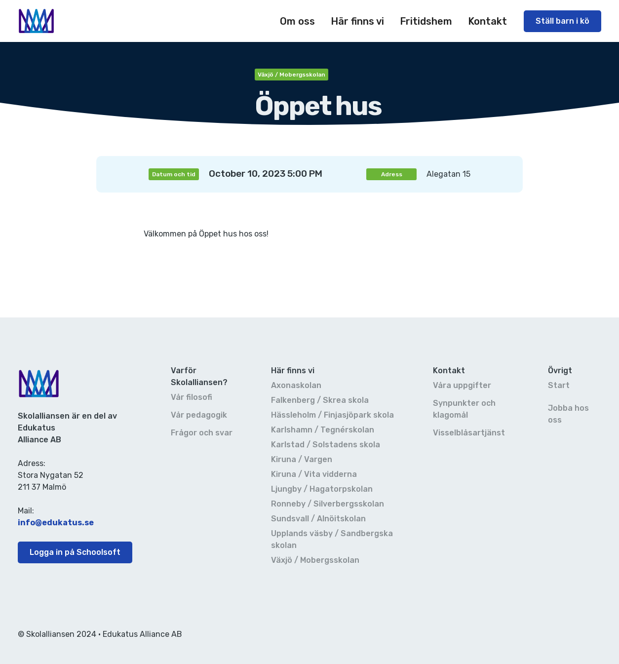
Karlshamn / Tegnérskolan (322, 429)
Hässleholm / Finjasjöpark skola (332, 415)
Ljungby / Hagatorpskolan (322, 489)
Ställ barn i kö (562, 21)
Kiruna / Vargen (301, 459)
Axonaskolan (296, 385)
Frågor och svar (201, 432)
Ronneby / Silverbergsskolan (327, 503)
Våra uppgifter (462, 385)
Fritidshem (426, 21)
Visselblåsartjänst (469, 432)
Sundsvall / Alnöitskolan (318, 518)
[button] (297, 21)
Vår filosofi (191, 397)
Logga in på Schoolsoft (75, 552)
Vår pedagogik (199, 415)
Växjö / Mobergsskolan (315, 560)
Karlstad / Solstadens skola (325, 444)
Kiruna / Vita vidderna (314, 474)
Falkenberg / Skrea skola (320, 400)
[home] (36, 21)
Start (559, 385)
